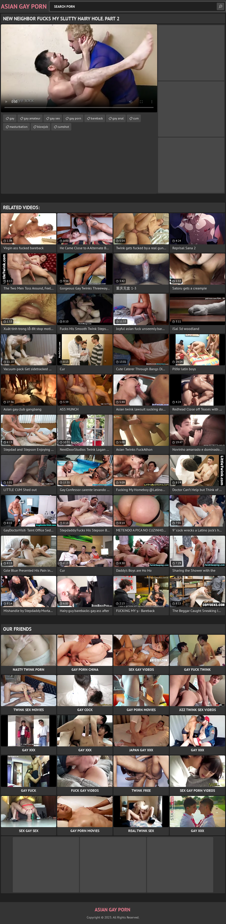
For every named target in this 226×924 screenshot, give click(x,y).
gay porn (75, 118)
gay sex (55, 118)
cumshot (63, 127)
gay (11, 118)
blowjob (42, 127)
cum (136, 118)
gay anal (118, 118)
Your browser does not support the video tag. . (79, 68)
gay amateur (32, 118)
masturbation (18, 127)
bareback (97, 118)
